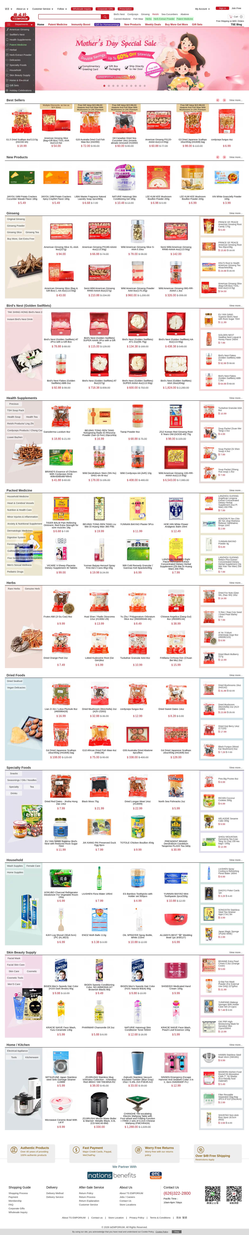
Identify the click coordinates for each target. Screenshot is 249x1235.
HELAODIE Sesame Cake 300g (230, 821)
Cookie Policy (162, 1232)
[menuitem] (11, 9)
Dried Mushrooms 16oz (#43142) (230, 688)
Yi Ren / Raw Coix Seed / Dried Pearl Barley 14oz (230, 616)
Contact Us (125, 1200)
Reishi (155, 14)
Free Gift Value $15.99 (88, 105)
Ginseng (145, 14)
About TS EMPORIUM (131, 1193)
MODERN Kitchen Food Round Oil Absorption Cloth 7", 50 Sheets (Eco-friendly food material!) (230, 1078)
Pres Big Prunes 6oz (230, 780)
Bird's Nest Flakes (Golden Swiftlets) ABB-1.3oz (230, 380)
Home (40, 24)
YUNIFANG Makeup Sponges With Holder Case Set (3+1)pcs (230, 1006)
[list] (156, 16)
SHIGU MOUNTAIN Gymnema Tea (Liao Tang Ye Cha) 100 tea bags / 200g (230, 842)
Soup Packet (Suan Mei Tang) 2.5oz (230, 431)
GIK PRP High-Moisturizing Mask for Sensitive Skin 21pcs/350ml (230, 1027)
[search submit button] (105, 16)
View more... (235, 100)
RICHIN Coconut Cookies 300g (230, 801)
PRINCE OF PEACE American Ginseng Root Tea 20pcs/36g (230, 246)
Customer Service (88, 1204)
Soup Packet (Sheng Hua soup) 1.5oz (230, 472)
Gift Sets (14, 85)
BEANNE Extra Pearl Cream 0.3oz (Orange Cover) (230, 965)
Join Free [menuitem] (236, 8)
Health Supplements (20, 39)
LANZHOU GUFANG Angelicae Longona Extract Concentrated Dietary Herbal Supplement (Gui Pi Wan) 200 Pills (230, 503)
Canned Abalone (122, 19)
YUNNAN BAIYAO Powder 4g (230, 544)
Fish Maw (138, 19)
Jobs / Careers (127, 1197)
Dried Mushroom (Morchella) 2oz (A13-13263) (230, 708)
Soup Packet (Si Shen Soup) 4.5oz (230, 452)
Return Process (87, 1197)
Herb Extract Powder (164, 19)
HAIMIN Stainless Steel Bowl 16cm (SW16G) (230, 1058)
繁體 (184, 1217)
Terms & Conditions (160, 1217)
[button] (31, 25)
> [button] (224, 100)
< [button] (218, 100)
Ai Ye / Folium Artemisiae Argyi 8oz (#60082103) (230, 637)
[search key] (69, 16)
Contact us (97, 1217)
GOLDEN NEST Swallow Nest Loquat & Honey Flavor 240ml (230, 339)
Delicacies (15, 60)
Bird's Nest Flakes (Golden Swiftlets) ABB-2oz (230, 359)
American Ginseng (19, 29)
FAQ (11, 1204)
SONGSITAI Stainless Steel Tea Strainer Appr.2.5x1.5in (230, 914)
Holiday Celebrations (20, 90)
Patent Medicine (185, 19)
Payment (13, 1197)
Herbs (148, 19)
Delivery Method (55, 1193)
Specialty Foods (18, 65)
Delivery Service (55, 1197)
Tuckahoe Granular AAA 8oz (230, 411)
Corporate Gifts (17, 1208)
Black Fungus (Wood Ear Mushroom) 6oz (230, 749)
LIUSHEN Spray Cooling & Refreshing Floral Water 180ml (230, 873)
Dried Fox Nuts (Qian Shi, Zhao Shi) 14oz (230, 596)
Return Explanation (89, 1200)
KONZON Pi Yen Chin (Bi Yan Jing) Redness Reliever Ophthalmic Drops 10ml (230, 524)
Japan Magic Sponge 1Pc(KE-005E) (230, 934)
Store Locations (128, 1204)
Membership (15, 1200)
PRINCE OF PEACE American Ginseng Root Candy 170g (230, 226)
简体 (178, 1217)
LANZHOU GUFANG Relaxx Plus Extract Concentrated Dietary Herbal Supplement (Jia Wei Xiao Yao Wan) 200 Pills (230, 564)
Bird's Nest (119, 14)
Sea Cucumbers (170, 14)
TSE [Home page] (20, 16)
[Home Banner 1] (124, 58)
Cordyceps (133, 14)
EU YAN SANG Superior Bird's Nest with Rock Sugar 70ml (230, 318)
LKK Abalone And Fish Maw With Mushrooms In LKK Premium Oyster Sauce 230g (90, 108)
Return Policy (86, 1193)
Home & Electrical (19, 80)
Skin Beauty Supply (20, 75)
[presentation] (124, 58)
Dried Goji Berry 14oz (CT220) (230, 729)
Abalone (185, 14)
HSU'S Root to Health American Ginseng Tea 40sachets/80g (230, 267)
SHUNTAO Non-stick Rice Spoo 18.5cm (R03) (230, 1119)
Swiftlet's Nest (17, 34)
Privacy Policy (136, 1217)
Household (15, 70)
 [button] (33, 29)
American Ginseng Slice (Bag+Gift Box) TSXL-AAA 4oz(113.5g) (230, 287)
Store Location (116, 1217)
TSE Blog (236, 24)
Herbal (13, 49)
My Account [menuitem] (201, 9)
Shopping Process (18, 1193)
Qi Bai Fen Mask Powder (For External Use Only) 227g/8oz (230, 986)
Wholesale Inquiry (18, 1212)
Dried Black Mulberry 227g (230, 657)
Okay (176, 1232)
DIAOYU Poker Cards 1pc (230, 893)
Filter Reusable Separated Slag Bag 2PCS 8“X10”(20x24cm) (230, 1099)
